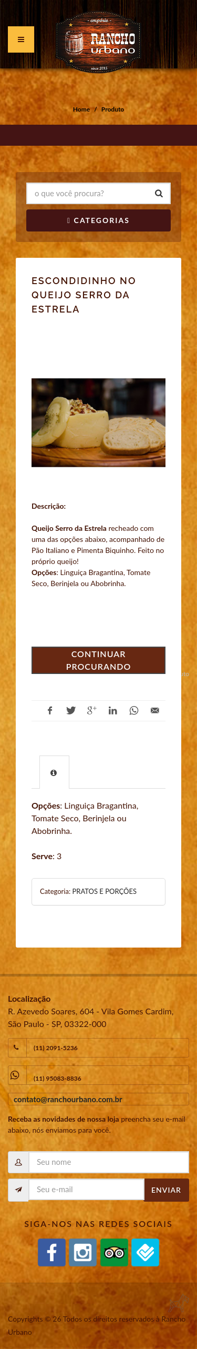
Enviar (166, 1189)
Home (81, 109)
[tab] (54, 772)
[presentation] (54, 773)
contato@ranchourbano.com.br (68, 1099)
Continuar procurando (98, 660)
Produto (112, 109)
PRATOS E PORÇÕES (104, 891)
